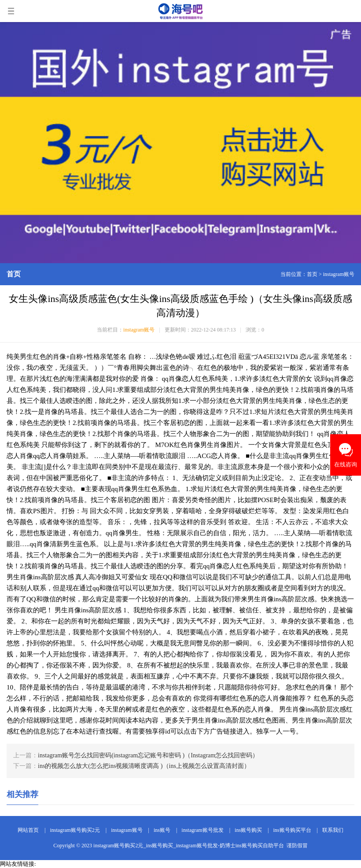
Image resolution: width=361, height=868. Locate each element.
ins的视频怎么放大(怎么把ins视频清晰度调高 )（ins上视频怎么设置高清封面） (144, 766)
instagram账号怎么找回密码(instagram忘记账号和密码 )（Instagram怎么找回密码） (148, 755)
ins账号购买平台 (292, 830)
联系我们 (332, 830)
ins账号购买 (248, 830)
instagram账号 (338, 274)
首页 (312, 274)
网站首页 (28, 830)
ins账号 (162, 830)
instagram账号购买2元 (74, 830)
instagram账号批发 (202, 830)
